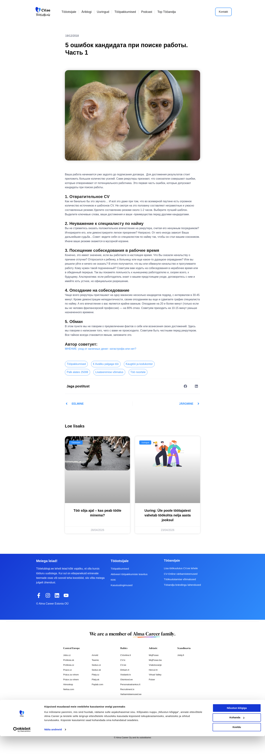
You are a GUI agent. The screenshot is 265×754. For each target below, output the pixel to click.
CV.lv (122, 660)
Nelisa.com (68, 689)
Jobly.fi (180, 655)
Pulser (152, 679)
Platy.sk (95, 679)
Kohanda (237, 735)
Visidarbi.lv (125, 674)
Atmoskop (68, 684)
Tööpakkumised (125, 12)
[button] (185, 386)
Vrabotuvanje (155, 665)
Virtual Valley (155, 674)
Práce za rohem (71, 679)
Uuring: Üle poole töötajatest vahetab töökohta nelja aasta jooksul (167, 515)
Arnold (95, 655)
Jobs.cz (67, 655)
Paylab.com (97, 684)
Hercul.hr (153, 669)
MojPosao (154, 655)
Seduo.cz (96, 665)
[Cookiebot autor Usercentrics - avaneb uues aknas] (22, 747)
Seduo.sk (96, 669)
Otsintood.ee (126, 679)
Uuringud (103, 12)
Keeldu (237, 745)
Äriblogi (86, 12)
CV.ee (123, 665)
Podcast (146, 12)
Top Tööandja (166, 12)
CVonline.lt (125, 655)
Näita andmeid (53, 747)
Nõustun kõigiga (237, 725)
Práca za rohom (71, 674)
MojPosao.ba (155, 660)
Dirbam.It (124, 669)
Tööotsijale (69, 12)
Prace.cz (67, 669)
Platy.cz (95, 674)
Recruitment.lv (127, 689)
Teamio (95, 660)
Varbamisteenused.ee (131, 694)
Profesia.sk (68, 660)
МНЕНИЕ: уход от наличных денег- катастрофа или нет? (100, 348)
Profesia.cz (68, 665)
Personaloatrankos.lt (130, 684)
